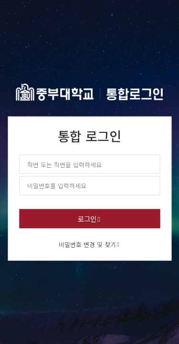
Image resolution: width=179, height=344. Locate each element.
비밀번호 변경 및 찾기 (87, 243)
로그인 (87, 218)
